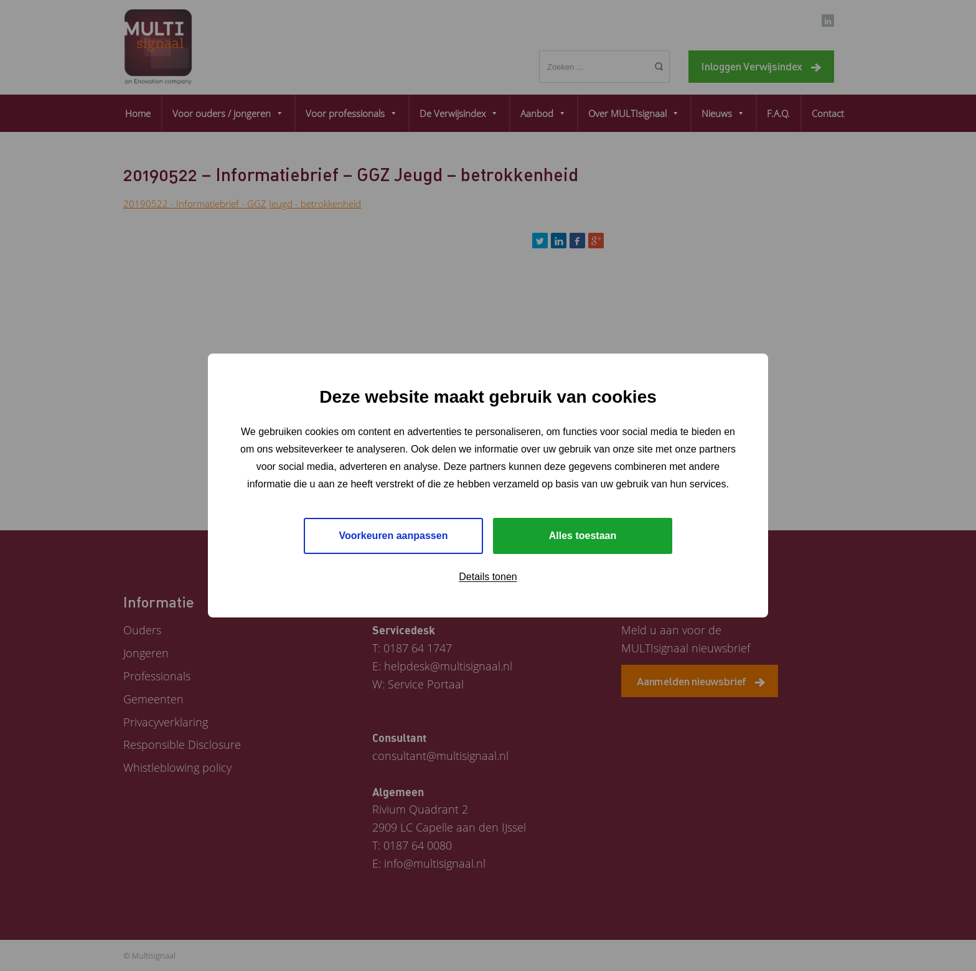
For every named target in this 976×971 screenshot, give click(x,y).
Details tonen (488, 576)
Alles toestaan (582, 535)
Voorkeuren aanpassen (393, 535)
